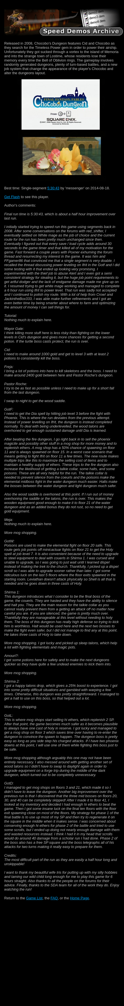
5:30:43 (53, 188)
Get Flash (12, 197)
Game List (34, 898)
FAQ (54, 898)
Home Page (79, 898)
